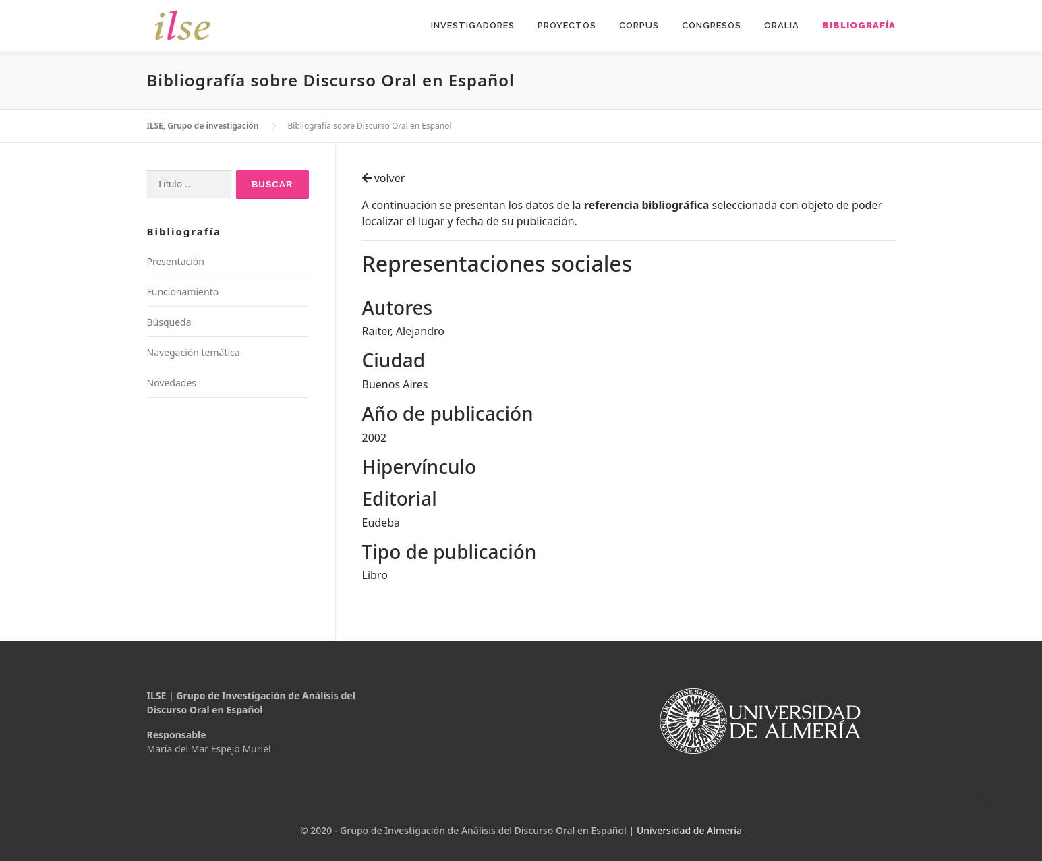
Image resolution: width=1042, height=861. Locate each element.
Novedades (172, 382)
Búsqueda (169, 322)
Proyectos (567, 25)
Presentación (175, 261)
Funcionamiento (183, 291)
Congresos (711, 25)
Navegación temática (193, 352)
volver (383, 178)
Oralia (781, 25)
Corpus (639, 25)
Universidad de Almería (689, 830)
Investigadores (473, 25)
